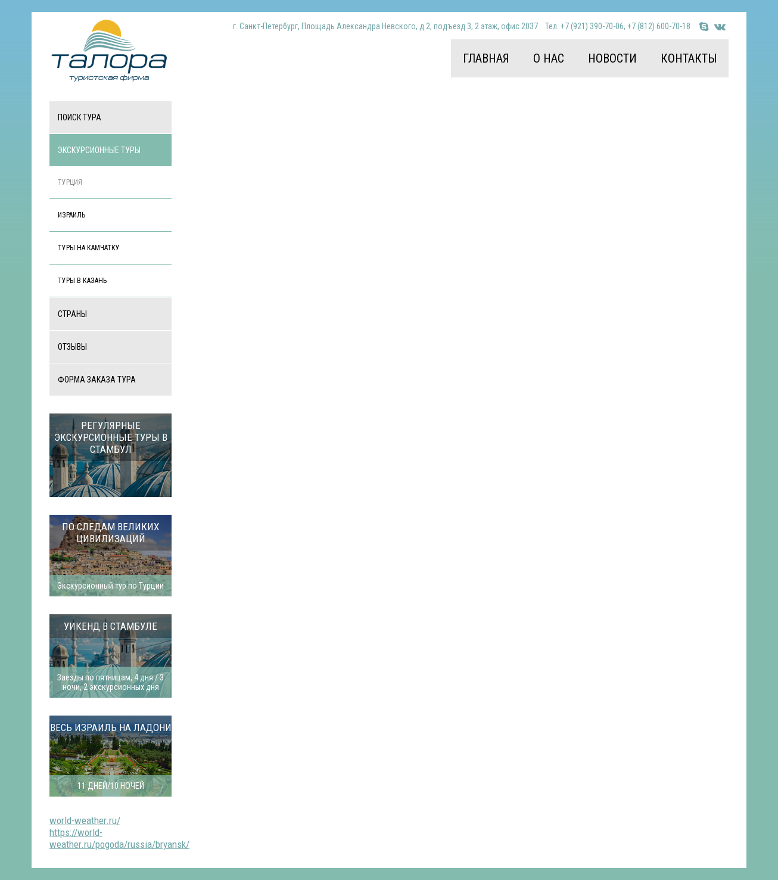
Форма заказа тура (97, 379)
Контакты (689, 58)
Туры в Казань (82, 280)
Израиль (71, 215)
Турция (70, 182)
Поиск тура (79, 117)
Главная (486, 58)
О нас (548, 58)
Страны (72, 314)
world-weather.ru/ (84, 820)
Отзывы (72, 347)
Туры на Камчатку (89, 248)
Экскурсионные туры (99, 150)
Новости (612, 58)
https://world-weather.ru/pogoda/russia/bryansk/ (119, 838)
